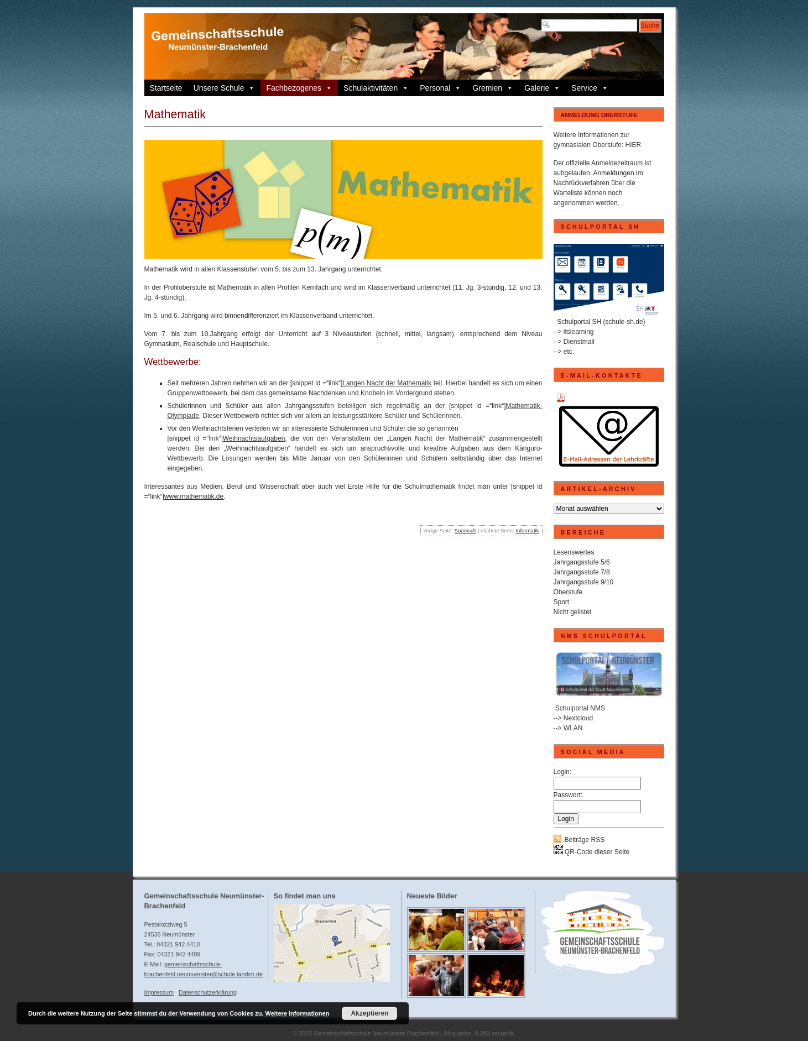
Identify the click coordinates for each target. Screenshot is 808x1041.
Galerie (542, 87)
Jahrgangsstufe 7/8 (582, 572)
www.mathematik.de (193, 496)
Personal (440, 87)
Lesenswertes (574, 552)
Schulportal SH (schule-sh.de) (601, 322)
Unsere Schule (225, 87)
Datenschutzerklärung (208, 992)
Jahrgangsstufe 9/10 (584, 582)
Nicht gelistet (573, 612)
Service (589, 87)
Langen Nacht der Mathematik (386, 383)
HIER (633, 145)
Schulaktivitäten (376, 87)
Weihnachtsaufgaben (254, 438)
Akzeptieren (369, 1013)
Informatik (527, 530)
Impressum (159, 992)
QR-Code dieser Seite (592, 852)
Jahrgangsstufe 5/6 (582, 562)
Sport (562, 602)
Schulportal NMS (580, 708)
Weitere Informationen (297, 1013)
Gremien (492, 87)
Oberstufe (568, 592)
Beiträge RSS (585, 840)
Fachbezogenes (299, 87)
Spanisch (465, 530)
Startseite (166, 87)
